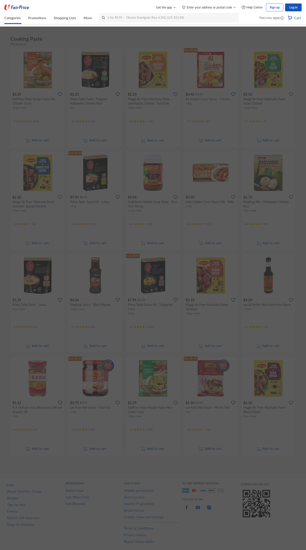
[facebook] (186, 510)
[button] (282, 18)
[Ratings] (26, 121)
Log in (293, 7)
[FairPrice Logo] (16, 7)
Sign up (275, 7)
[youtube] (197, 510)
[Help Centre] (252, 7)
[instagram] (209, 510)
